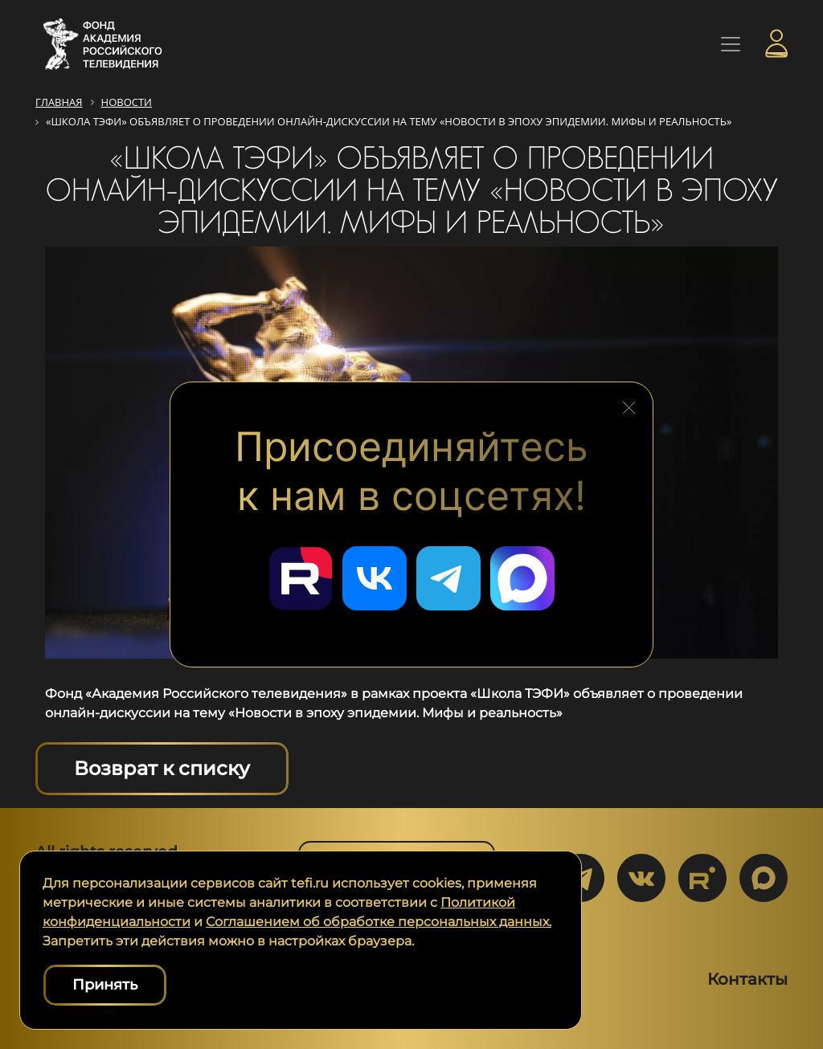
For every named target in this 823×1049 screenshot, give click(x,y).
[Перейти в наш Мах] (522, 578)
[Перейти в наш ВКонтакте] (374, 578)
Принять (104, 985)
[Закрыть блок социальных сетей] (629, 404)
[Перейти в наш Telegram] (448, 578)
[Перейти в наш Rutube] (300, 578)
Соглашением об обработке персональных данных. (378, 921)
